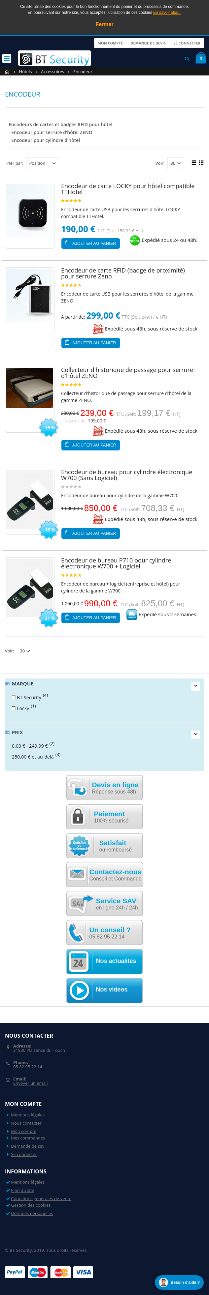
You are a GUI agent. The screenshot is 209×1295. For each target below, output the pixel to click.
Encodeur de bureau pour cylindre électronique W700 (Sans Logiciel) (126, 475)
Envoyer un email (30, 1083)
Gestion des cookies (31, 1205)
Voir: (160, 163)
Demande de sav (27, 1146)
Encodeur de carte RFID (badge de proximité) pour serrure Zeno (123, 273)
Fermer (104, 24)
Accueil (7, 72)
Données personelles (32, 1213)
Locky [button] (23, 708)
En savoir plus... (167, 12)
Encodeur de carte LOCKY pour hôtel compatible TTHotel (127, 189)
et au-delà (33, 757)
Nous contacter (26, 1123)
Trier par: (14, 163)
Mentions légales (28, 1115)
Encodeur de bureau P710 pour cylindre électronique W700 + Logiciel (116, 563)
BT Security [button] (29, 697)
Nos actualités (116, 961)
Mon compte (110, 43)
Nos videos (112, 989)
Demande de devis (148, 43)
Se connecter (186, 43)
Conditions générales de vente (41, 1198)
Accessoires (52, 71)
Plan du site (22, 1190)
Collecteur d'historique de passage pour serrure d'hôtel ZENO (127, 373)
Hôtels (25, 71)
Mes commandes (28, 1138)
